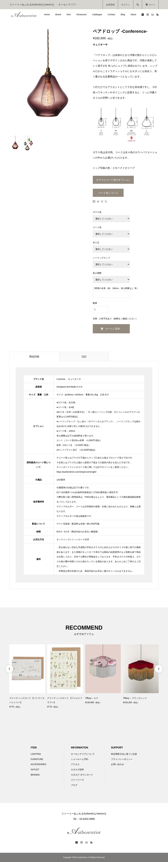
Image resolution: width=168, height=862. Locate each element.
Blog (123, 14)
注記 (84, 356)
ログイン (125, 4)
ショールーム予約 (79, 759)
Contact (111, 14)
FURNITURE (37, 759)
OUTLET (35, 769)
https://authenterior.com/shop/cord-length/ (76, 472)
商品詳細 (34, 356)
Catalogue (97, 14)
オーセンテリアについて (83, 754)
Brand (58, 14)
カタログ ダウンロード (82, 775)
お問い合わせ (117, 764)
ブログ (74, 785)
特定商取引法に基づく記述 (124, 754)
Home (47, 14)
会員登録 (110, 4)
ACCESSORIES (38, 764)
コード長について (108, 193)
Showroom (81, 14)
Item (69, 14)
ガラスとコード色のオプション (113, 180)
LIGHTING (36, 754)
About (133, 14)
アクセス (75, 764)
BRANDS (35, 775)
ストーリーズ (77, 780)
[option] (27, 676)
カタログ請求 (77, 769)
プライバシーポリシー (122, 759)
